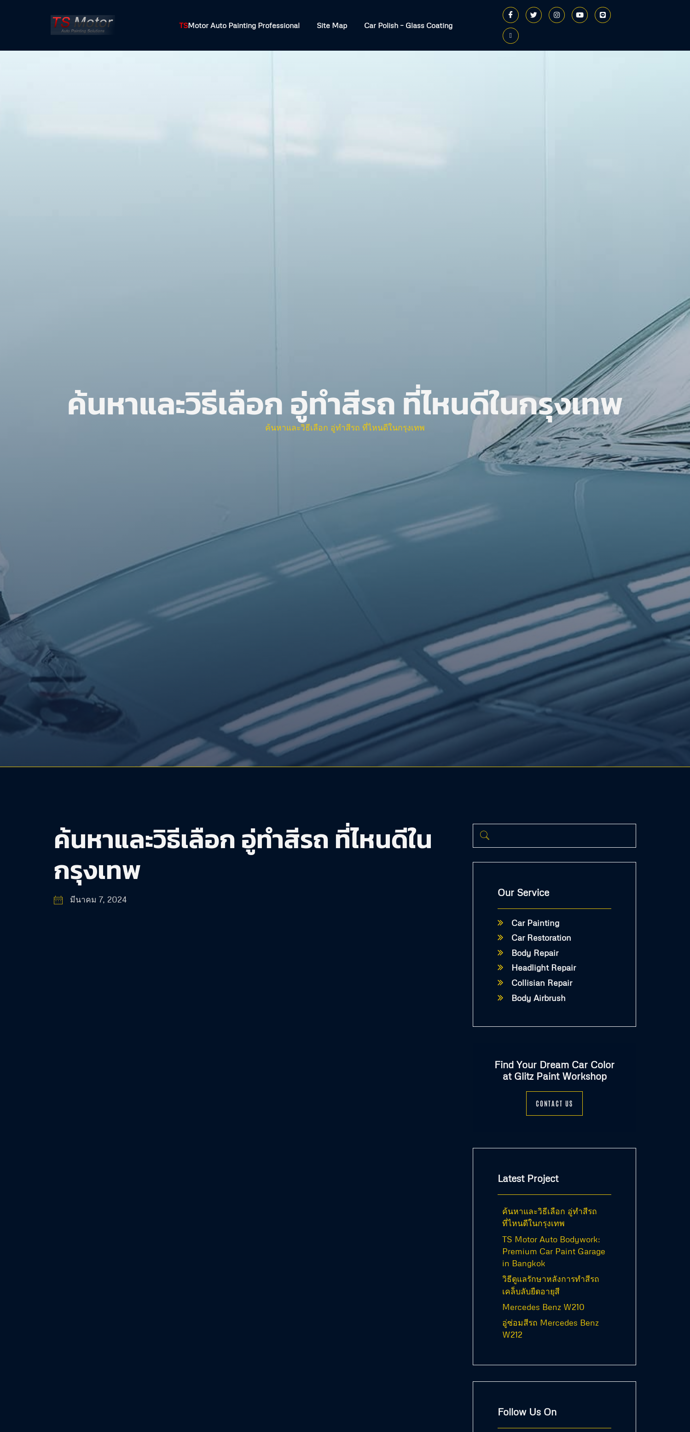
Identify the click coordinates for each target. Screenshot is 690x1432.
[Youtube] (580, 15)
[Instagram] (557, 15)
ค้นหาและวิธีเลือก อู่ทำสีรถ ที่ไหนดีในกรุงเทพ (345, 427)
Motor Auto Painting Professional (238, 25)
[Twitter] (534, 15)
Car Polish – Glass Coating (409, 25)
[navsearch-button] (484, 836)
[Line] (603, 15)
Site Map (332, 25)
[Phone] (511, 36)
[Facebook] (511, 15)
